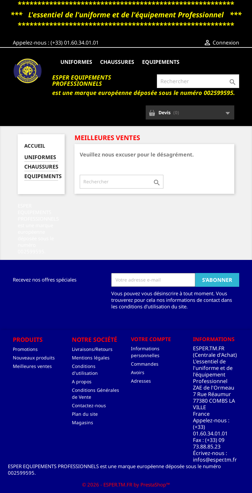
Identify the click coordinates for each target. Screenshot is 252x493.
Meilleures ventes (32, 366)
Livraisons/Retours (92, 349)
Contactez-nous (89, 405)
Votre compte (151, 339)
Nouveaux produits (34, 358)
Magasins (82, 422)
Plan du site (85, 414)
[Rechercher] (198, 81)
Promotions (25, 349)
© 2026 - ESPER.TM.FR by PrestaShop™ (126, 484)
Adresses (141, 381)
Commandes (144, 364)
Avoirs (137, 372)
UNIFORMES (76, 61)
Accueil (34, 145)
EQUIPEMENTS (160, 61)
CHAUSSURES (117, 61)
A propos (82, 381)
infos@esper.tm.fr (215, 459)
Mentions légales (91, 358)
